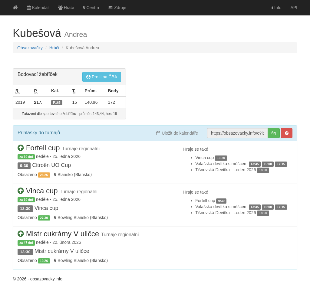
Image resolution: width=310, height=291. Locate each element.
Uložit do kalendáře (177, 133)
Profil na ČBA (101, 76)
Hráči (66, 7)
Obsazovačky (30, 47)
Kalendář (38, 7)
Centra (91, 7)
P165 (57, 102)
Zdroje (117, 7)
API (293, 7)
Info (276, 7)
